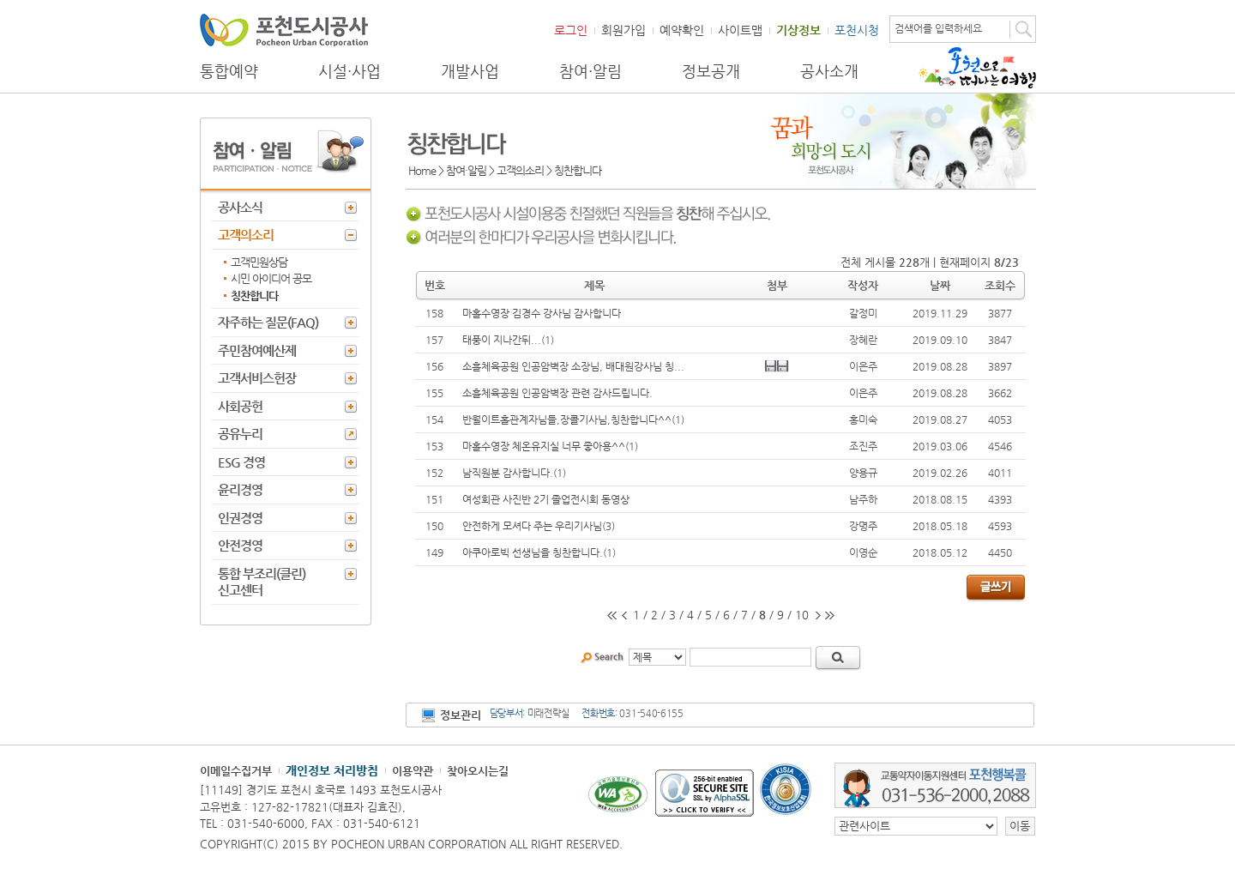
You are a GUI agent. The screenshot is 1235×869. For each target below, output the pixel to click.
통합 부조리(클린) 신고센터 (261, 582)
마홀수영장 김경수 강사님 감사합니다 (541, 313)
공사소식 (240, 207)
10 (802, 614)
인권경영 (240, 517)
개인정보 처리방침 (332, 770)
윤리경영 (240, 489)
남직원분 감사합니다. (507, 473)
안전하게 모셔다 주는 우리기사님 (532, 526)
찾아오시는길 (478, 770)
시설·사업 (349, 71)
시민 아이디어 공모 (271, 278)
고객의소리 (246, 234)
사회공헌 (240, 406)
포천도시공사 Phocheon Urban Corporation (284, 29)
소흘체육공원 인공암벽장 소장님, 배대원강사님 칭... (573, 366)
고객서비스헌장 (257, 378)
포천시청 (856, 30)
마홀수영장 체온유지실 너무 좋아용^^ (543, 446)
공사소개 (829, 71)
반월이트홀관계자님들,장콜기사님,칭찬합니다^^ (567, 419)
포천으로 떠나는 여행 (977, 67)
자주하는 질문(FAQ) (268, 322)
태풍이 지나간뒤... (501, 340)
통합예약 (229, 71)
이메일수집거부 (236, 770)
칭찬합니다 (254, 295)
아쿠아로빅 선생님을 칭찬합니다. (532, 552)
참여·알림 (590, 71)
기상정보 (798, 30)
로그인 (570, 30)
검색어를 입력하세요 (938, 28)
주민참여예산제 (257, 350)
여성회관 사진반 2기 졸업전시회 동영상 (546, 499)
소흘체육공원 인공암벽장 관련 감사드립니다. (557, 393)
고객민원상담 (259, 262)
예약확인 (682, 30)
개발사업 (470, 71)
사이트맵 (740, 30)
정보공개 (711, 71)
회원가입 (623, 30)
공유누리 (240, 433)
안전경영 (240, 545)
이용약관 (412, 770)
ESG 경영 (241, 462)
